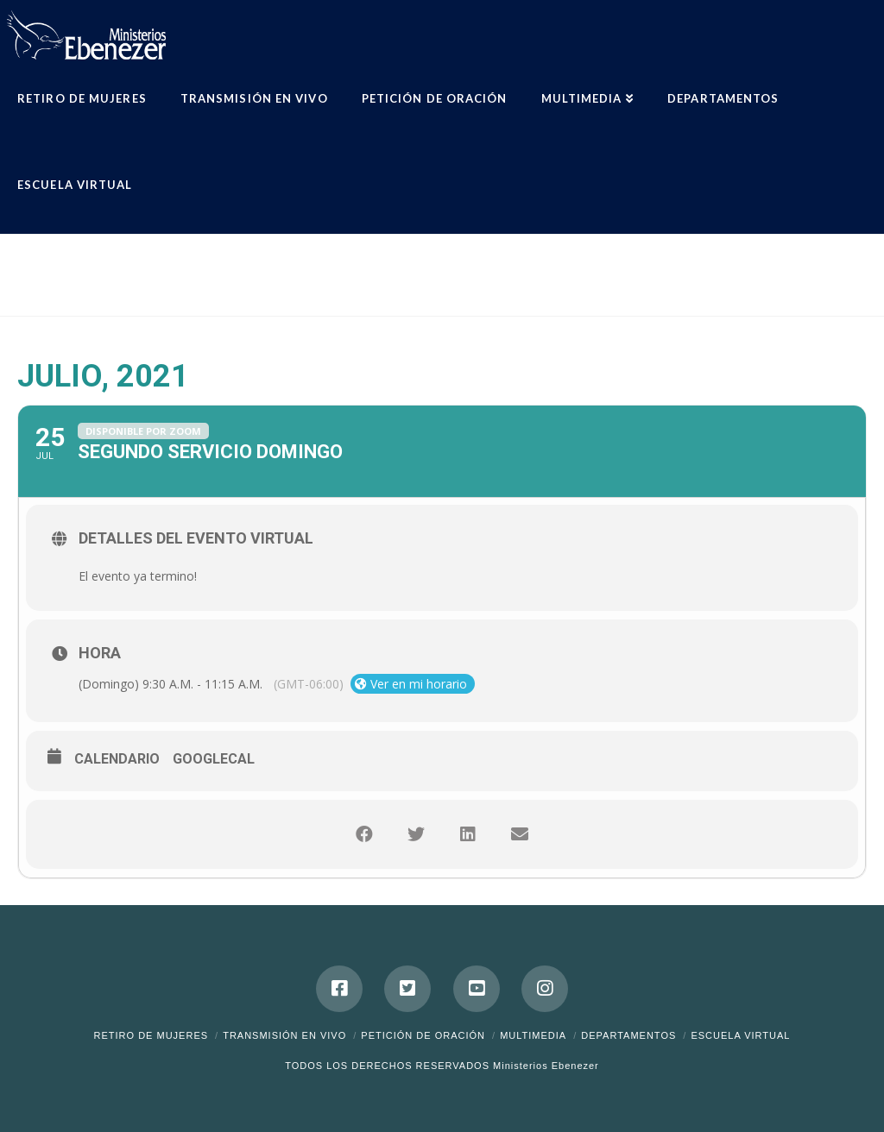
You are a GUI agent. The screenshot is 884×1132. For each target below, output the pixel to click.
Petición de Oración (423, 1035)
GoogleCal (214, 759)
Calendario (117, 759)
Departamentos (628, 1035)
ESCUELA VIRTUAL (740, 1035)
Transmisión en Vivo (284, 1035)
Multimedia (533, 1035)
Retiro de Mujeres (151, 1035)
